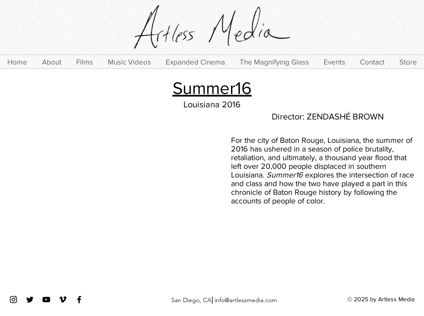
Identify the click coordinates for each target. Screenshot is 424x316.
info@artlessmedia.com (246, 300)
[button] (84, 61)
